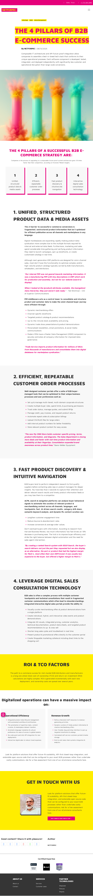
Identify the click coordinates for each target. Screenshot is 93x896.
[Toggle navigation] (89, 10)
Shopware (62, 886)
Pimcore (62, 889)
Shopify (61, 891)
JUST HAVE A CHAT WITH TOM (61, 818)
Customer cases (41, 886)
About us (16, 883)
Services (39, 883)
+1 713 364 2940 (86, 2)
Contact (15, 886)
